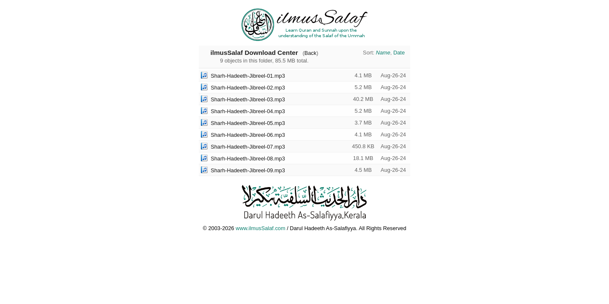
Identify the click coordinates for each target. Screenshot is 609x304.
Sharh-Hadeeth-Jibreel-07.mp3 (248, 147)
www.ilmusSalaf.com (260, 228)
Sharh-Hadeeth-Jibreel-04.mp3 (248, 111)
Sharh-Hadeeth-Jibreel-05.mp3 (248, 123)
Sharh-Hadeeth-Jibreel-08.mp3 (248, 158)
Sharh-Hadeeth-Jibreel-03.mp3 (248, 99)
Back (310, 53)
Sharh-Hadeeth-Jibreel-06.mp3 (248, 135)
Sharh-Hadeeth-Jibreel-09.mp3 (248, 170)
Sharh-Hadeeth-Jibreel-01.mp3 (248, 76)
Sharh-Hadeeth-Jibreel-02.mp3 (248, 87)
